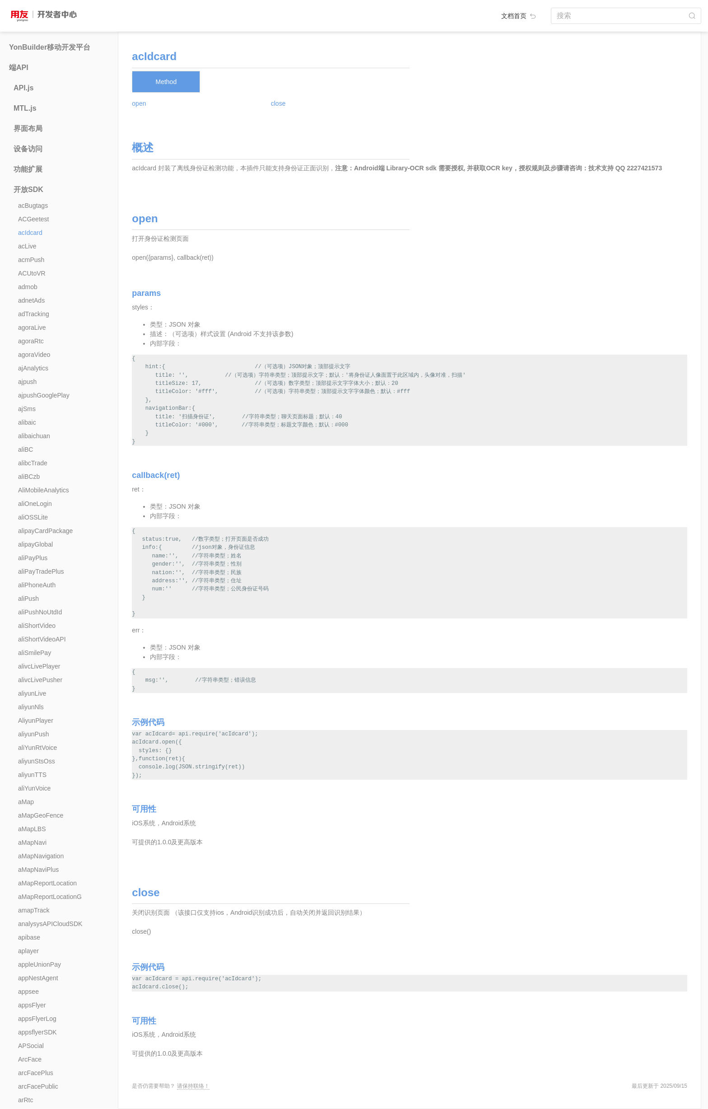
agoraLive (32, 327)
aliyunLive (32, 693)
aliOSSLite (33, 517)
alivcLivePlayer (39, 666)
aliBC (25, 449)
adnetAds (31, 300)
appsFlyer (32, 1005)
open (139, 103)
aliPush (28, 598)
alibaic (27, 422)
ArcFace (30, 1059)
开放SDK (28, 189)
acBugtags (33, 205)
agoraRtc (31, 341)
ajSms (27, 408)
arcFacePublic (38, 1086)
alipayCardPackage (45, 530)
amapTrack (34, 910)
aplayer (28, 951)
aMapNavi (32, 842)
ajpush (27, 381)
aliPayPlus (32, 558)
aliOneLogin (35, 503)
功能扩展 (28, 169)
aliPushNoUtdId (40, 612)
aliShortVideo (37, 625)
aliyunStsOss (36, 761)
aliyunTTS (32, 774)
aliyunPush (33, 734)
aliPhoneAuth (37, 585)
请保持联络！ (193, 1086)
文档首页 (519, 15)
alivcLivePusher (40, 679)
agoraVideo (34, 354)
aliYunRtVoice (37, 747)
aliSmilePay (34, 652)
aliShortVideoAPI (42, 639)
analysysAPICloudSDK (50, 923)
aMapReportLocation (47, 883)
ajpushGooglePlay (44, 395)
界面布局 (28, 128)
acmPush (31, 259)
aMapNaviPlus (38, 869)
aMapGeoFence (40, 815)
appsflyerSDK (37, 1032)
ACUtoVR (32, 273)
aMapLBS (32, 829)
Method (166, 81)
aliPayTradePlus (41, 571)
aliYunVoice (34, 788)
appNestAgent (38, 978)
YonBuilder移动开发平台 (49, 47)
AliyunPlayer (35, 720)
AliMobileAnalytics (43, 490)
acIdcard (30, 232)
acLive (27, 246)
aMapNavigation (41, 856)
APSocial (31, 1045)
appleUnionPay (39, 964)
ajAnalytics (33, 368)
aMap (26, 801)
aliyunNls (31, 707)
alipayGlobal (35, 544)
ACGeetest (33, 219)
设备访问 (28, 149)
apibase (29, 937)
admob (27, 286)
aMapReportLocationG (50, 896)
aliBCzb (29, 476)
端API (18, 67)
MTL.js (25, 108)
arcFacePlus (35, 1072)
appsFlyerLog (37, 1018)
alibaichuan (34, 436)
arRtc (25, 1100)
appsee (28, 991)
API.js (23, 88)
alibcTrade (32, 463)
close (278, 103)
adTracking (33, 314)
